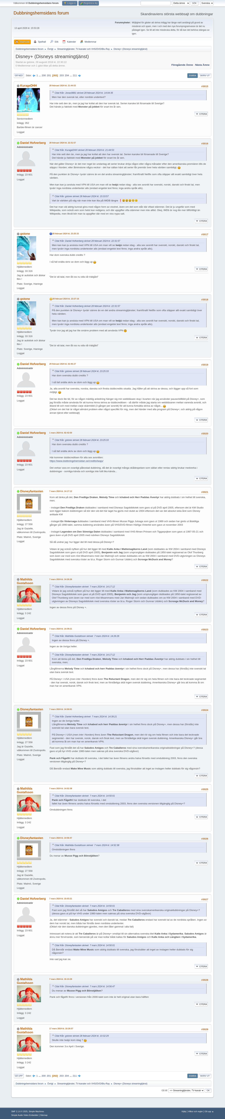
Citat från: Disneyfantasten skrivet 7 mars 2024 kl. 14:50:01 (85, 796)
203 (62, 75)
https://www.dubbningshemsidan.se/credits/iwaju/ (77, 461)
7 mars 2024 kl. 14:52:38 (60, 788)
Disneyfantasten (31, 491)
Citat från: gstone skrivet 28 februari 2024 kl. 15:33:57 (82, 196)
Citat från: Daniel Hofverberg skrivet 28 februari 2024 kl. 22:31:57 (87, 241)
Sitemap (43, 1115)
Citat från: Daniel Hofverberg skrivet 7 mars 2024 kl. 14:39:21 (86, 716)
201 (49, 75)
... (40, 75)
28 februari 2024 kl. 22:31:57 (62, 143)
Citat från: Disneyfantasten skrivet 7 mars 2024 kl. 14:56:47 (85, 986)
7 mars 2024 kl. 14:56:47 (60, 838)
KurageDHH (28, 85)
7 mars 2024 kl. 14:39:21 (60, 629)
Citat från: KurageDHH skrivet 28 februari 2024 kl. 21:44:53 (84, 150)
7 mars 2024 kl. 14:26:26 (60, 579)
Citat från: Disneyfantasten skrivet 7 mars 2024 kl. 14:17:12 (85, 586)
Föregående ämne (182, 64)
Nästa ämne (202, 64)
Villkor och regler (195, 1111)
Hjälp (184, 1111)
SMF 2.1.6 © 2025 (19, 1111)
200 (44, 75)
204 (67, 75)
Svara (192, 75)
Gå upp (19, 1076)
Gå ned (19, 75)
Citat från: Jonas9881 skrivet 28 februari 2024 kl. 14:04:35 (84, 93)
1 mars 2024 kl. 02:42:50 (60, 433)
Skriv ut (205, 75)
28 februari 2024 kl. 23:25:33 (65, 233)
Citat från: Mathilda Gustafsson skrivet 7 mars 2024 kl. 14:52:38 (87, 845)
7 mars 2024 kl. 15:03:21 (60, 898)
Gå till (164, 1090)
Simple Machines (36, 1111)
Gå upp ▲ (209, 1111)
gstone (25, 233)
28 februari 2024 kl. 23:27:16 (65, 299)
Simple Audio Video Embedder (24, 1115)
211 (75, 75)
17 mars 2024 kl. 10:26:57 (61, 1028)
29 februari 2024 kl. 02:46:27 (62, 364)
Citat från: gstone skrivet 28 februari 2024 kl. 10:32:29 (82, 1036)
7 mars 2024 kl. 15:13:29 (60, 979)
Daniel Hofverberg (33, 142)
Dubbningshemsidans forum (41, 12)
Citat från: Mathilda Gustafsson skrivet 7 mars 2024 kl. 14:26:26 (87, 636)
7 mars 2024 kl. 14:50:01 (60, 709)
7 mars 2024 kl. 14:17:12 (60, 491)
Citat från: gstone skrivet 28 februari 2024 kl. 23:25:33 (82, 371)
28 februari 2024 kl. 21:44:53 (62, 85)
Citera (201, 114)
